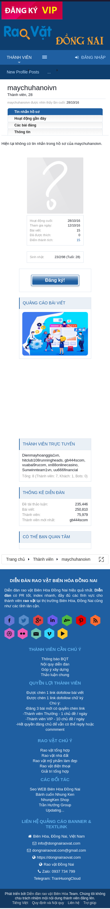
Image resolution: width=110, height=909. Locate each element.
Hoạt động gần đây (30, 118)
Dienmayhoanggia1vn (40, 455)
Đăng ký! (55, 280)
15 (78, 240)
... (49, 72)
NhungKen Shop (55, 799)
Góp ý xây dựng (55, 669)
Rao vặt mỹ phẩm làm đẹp (55, 761)
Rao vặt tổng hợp (55, 750)
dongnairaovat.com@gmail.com (59, 850)
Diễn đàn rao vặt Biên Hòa (47, 894)
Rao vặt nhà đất (55, 755)
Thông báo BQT (55, 659)
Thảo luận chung (55, 675)
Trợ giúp (89, 903)
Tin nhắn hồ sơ (26, 112)
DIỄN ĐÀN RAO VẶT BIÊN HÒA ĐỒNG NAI (53, 580)
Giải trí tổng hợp (55, 771)
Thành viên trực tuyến (49, 444)
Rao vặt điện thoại (55, 766)
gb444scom (74, 460)
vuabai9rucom (34, 465)
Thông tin (22, 132)
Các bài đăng (25, 125)
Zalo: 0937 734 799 (58, 871)
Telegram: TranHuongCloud (57, 878)
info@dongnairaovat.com (59, 843)
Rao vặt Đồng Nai (59, 864)
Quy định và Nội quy (48, 903)
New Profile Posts (23, 72)
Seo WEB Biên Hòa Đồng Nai (55, 789)
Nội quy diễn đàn (54, 664)
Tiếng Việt (20, 903)
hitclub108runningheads (42, 460)
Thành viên (19, 57)
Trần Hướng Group (55, 805)
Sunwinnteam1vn (37, 470)
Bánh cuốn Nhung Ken (55, 794)
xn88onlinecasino (62, 465)
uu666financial (65, 470)
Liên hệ (73, 903)
